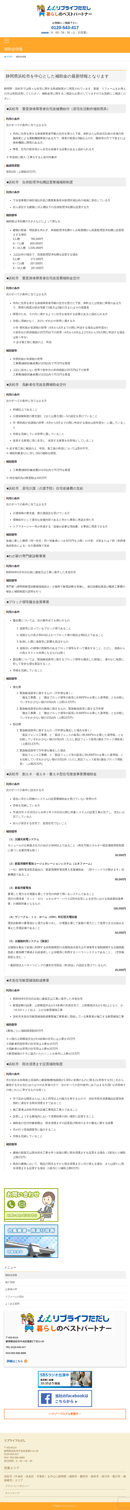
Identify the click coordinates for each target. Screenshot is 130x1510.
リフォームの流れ (14, 1296)
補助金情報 (11, 1275)
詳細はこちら (15, 1361)
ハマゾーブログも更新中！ (65, 1413)
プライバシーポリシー (17, 1486)
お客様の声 (11, 1289)
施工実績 (10, 1282)
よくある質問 (12, 1303)
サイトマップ (12, 1493)
